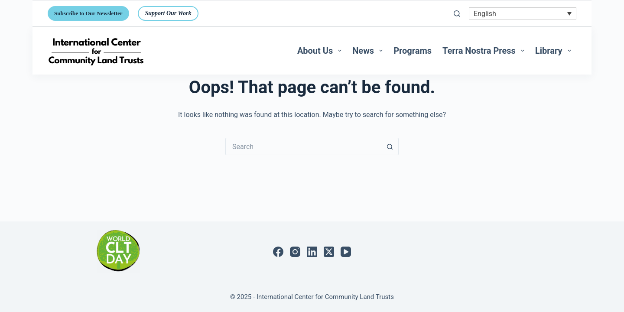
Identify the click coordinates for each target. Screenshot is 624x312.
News (369, 51)
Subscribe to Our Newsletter (88, 13)
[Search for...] (303, 146)
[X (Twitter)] (329, 252)
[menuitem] (522, 13)
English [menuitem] (485, 13)
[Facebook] (278, 252)
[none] (522, 13)
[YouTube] (346, 252)
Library (555, 51)
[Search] (457, 13)
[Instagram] (295, 252)
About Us (321, 51)
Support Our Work (168, 13)
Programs (412, 51)
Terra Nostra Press (485, 51)
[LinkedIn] (312, 252)
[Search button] (390, 146)
